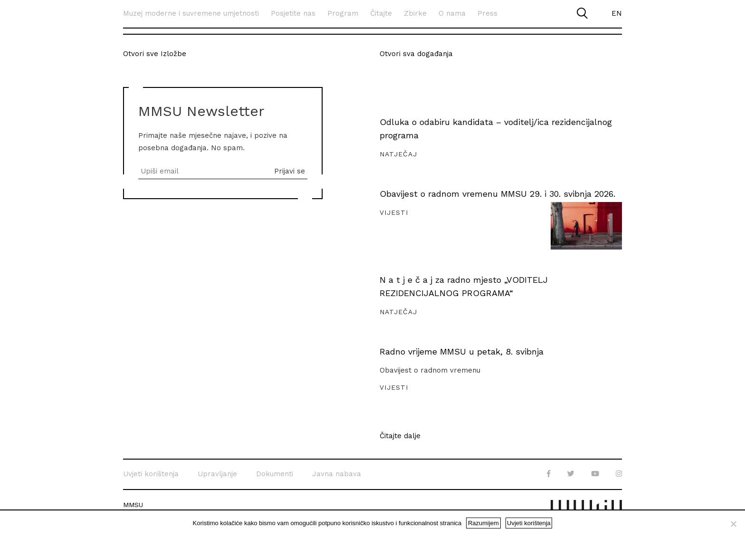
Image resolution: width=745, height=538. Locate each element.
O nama (452, 13)
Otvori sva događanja (416, 53)
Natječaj (398, 154)
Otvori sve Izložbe (154, 53)
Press (487, 13)
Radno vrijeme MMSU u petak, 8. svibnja (462, 351)
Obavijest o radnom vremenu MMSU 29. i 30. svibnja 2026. (497, 194)
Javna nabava (336, 474)
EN (616, 13)
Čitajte (381, 13)
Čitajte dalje (400, 436)
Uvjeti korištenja (151, 474)
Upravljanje (217, 474)
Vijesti (394, 212)
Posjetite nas (293, 13)
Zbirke (415, 13)
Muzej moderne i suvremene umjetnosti (191, 13)
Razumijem (483, 523)
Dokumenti (274, 474)
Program (342, 13)
